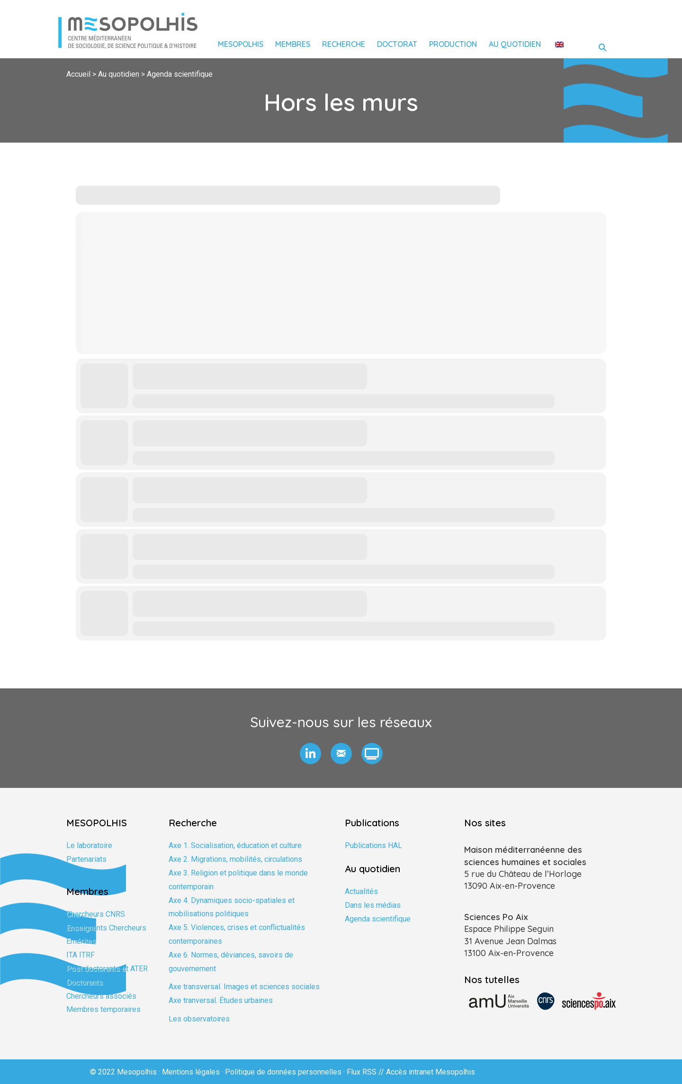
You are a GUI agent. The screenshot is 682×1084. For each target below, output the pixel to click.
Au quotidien (515, 44)
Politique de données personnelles (283, 1071)
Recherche (343, 44)
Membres (292, 44)
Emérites (81, 941)
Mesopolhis (240, 44)
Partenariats (86, 859)
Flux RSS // (366, 1071)
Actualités (361, 891)
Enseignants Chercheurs (106, 927)
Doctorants (84, 982)
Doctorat (397, 44)
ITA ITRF (80, 954)
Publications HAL (373, 845)
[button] (310, 753)
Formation (82, 872)
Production (453, 44)
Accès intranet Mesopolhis (430, 1071)
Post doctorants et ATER (107, 968)
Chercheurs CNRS (95, 914)
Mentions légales (191, 1071)
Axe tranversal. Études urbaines (221, 1000)
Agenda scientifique (378, 918)
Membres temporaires (103, 1009)
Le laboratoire (89, 845)
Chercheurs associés (101, 996)
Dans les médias (373, 905)
